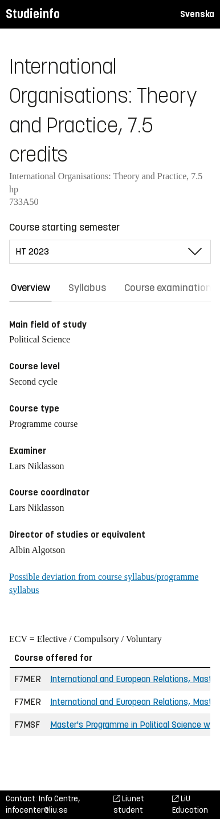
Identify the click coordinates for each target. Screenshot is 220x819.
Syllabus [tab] (87, 287)
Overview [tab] (30, 287)
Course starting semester (64, 227)
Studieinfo (33, 14)
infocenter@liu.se (37, 810)
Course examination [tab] (167, 287)
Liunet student (128, 804)
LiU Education (190, 804)
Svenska (197, 14)
